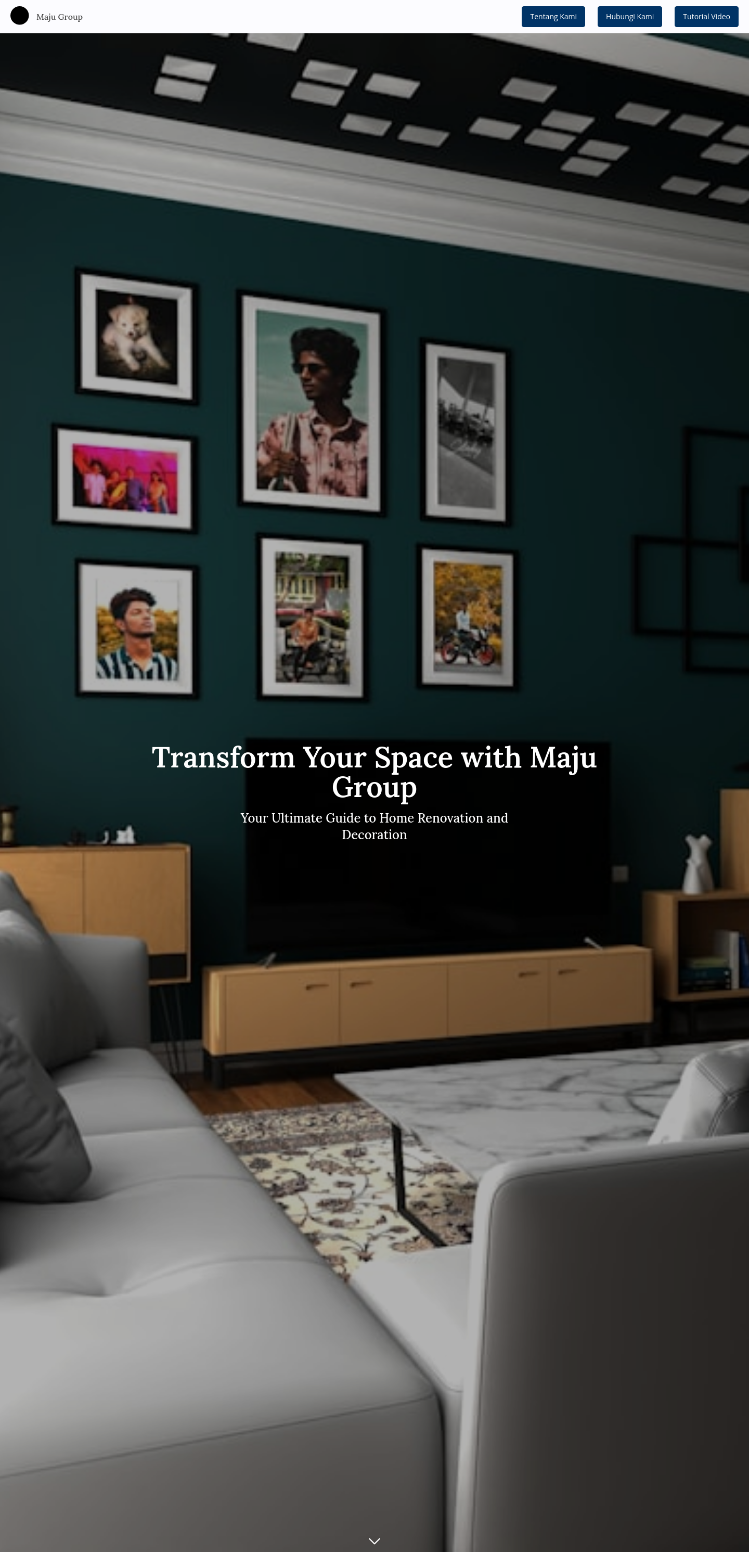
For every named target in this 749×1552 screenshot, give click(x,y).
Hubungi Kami (630, 16)
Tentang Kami (553, 16)
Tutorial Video (706, 16)
